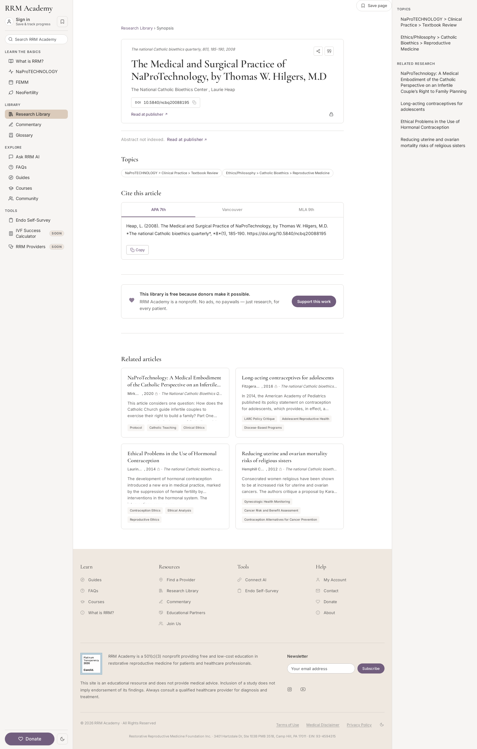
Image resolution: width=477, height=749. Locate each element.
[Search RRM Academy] (36, 39)
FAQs (89, 590)
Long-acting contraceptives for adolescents (432, 106)
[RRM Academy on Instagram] (289, 689)
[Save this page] (374, 5)
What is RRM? (97, 612)
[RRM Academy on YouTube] (303, 689)
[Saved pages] (62, 21)
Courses (92, 601)
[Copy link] (318, 51)
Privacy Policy (359, 725)
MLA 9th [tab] (306, 209)
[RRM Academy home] (36, 8)
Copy (137, 250)
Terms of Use (287, 725)
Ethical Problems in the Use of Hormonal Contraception (430, 124)
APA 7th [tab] (158, 209)
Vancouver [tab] (232, 209)
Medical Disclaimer (322, 725)
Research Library (137, 28)
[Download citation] (329, 51)
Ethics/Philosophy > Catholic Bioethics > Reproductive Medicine (277, 173)
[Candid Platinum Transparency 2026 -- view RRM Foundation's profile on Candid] (91, 664)
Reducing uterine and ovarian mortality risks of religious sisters (433, 142)
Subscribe (371, 668)
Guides (91, 579)
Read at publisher (149, 114)
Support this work (314, 301)
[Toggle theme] (62, 738)
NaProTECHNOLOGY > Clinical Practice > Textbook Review (171, 173)
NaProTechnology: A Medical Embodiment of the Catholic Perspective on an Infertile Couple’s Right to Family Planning (434, 82)
